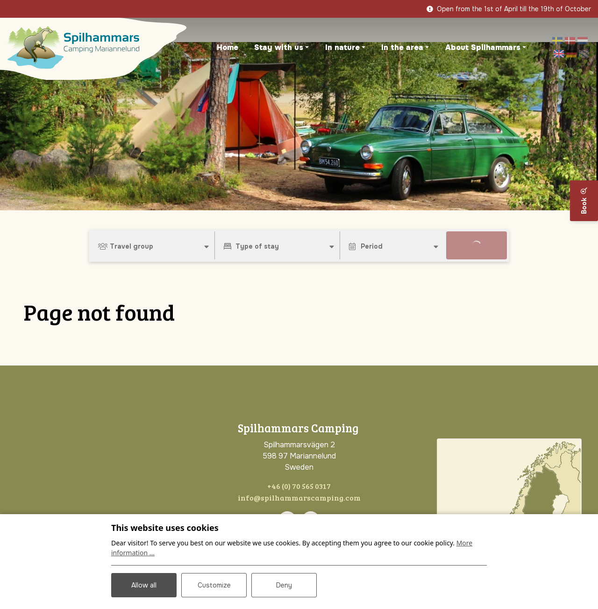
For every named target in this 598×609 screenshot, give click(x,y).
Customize (214, 585)
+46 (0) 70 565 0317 (299, 486)
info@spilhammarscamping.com (299, 497)
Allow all (144, 585)
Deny (284, 585)
